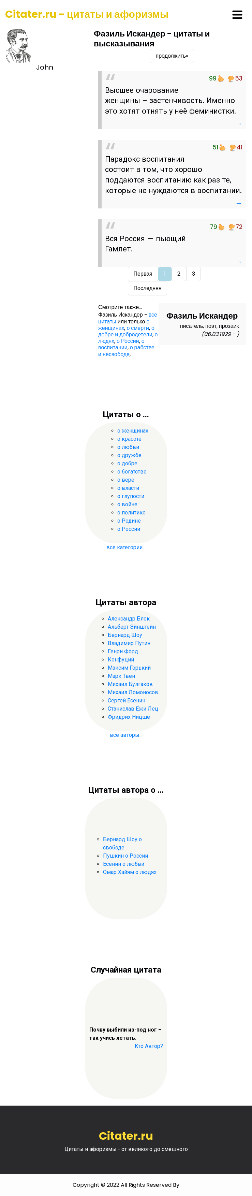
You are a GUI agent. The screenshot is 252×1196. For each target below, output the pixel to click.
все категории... (126, 547)
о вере (125, 480)
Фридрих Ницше (129, 717)
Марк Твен (121, 676)
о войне (127, 504)
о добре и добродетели (126, 331)
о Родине (129, 520)
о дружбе (129, 455)
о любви (128, 447)
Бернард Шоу (125, 635)
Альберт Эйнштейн (132, 627)
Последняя (148, 288)
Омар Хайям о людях (130, 872)
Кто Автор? (149, 1046)
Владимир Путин (129, 643)
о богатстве (132, 471)
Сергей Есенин (126, 700)
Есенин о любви (123, 864)
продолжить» (171, 56)
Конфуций (121, 659)
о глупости (130, 496)
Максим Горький (129, 668)
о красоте (129, 439)
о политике (131, 512)
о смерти (138, 328)
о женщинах (123, 325)
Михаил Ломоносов (133, 692)
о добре (127, 463)
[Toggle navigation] (237, 14)
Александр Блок (129, 618)
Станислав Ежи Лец (133, 708)
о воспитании (121, 344)
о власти (128, 488)
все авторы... (126, 735)
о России (128, 341)
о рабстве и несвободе (126, 351)
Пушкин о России (125, 855)
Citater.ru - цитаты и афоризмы (87, 14)
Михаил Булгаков (130, 684)
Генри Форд (123, 651)
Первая (143, 274)
